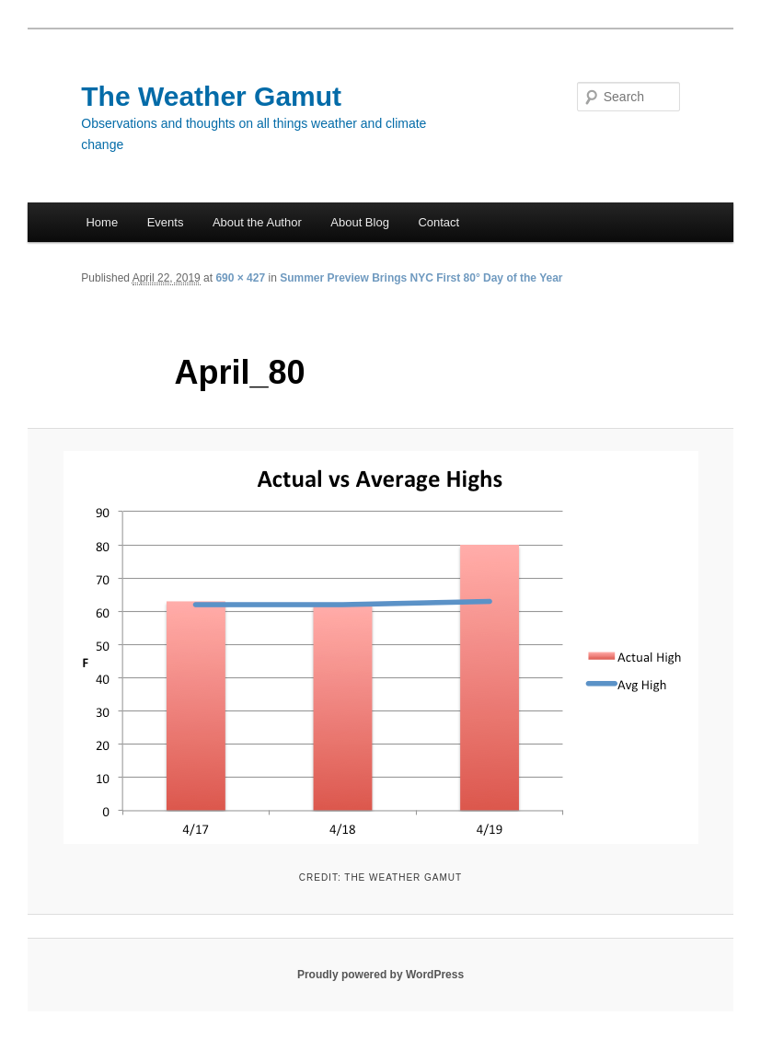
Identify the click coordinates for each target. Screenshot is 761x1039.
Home (102, 222)
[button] (380, 647)
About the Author (257, 222)
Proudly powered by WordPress (380, 974)
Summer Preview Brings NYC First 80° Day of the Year (421, 277)
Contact (438, 222)
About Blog (359, 222)
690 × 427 (240, 277)
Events (165, 222)
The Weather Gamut (211, 96)
